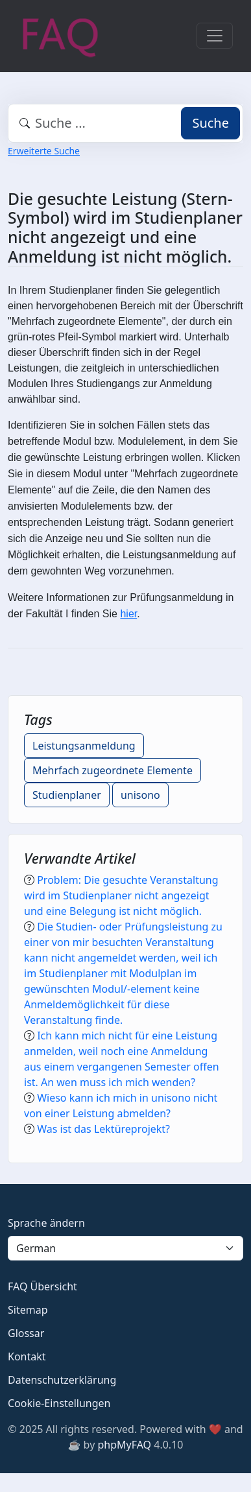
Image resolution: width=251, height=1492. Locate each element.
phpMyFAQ (124, 1445)
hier (128, 613)
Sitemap (28, 1310)
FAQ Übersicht (42, 1286)
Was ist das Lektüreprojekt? (103, 1129)
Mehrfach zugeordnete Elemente (112, 770)
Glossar (26, 1333)
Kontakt (27, 1356)
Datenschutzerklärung (62, 1380)
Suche (210, 123)
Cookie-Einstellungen (59, 1403)
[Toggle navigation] (215, 36)
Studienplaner (66, 795)
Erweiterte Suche (44, 151)
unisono (140, 795)
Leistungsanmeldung (84, 746)
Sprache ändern (46, 1223)
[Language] (125, 1248)
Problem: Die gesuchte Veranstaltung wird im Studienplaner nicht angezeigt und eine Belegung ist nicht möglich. (121, 895)
